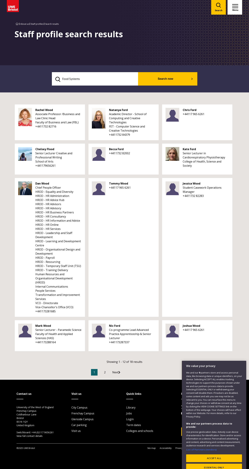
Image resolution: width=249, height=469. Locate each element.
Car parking (79, 425)
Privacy (179, 448)
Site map (151, 448)
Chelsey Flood (44, 150)
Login (130, 420)
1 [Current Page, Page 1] (99, 373)
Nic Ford (114, 327)
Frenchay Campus (82, 414)
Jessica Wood (191, 184)
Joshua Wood (191, 327)
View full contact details (29, 436)
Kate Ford (189, 150)
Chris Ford (189, 111)
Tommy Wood (118, 184)
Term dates (133, 425)
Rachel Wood (44, 111)
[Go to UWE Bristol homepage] (17, 24)
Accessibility (166, 448)
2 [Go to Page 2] (110, 373)
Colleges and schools (139, 431)
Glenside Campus (82, 420)
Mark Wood (43, 327)
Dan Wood (42, 184)
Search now (172, 79)
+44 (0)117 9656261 (42, 432)
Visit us (76, 431)
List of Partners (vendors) (201, 460)
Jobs (129, 414)
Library (130, 408)
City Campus (79, 408)
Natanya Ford (118, 111)
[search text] (103, 79)
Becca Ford (116, 150)
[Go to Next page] (124, 373)
